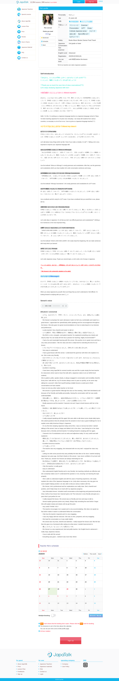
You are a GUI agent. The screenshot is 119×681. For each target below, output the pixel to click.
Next (100, 554)
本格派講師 (74, 21)
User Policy (65, 666)
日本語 (101, 1)
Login (78, 1)
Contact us (24, 57)
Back (43, 45)
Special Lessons (26, 14)
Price (22, 31)
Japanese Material (26, 47)
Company (65, 664)
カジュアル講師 (87, 21)
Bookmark (45, 37)
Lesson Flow (25, 26)
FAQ (22, 52)
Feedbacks (21, 671)
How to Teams (25, 42)
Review (23, 37)
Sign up (20, 674)
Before (85, 554)
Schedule (44, 41)
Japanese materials (46, 666)
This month (93, 554)
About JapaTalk (25, 21)
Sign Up (91, 1)
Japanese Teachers (27, 9)
